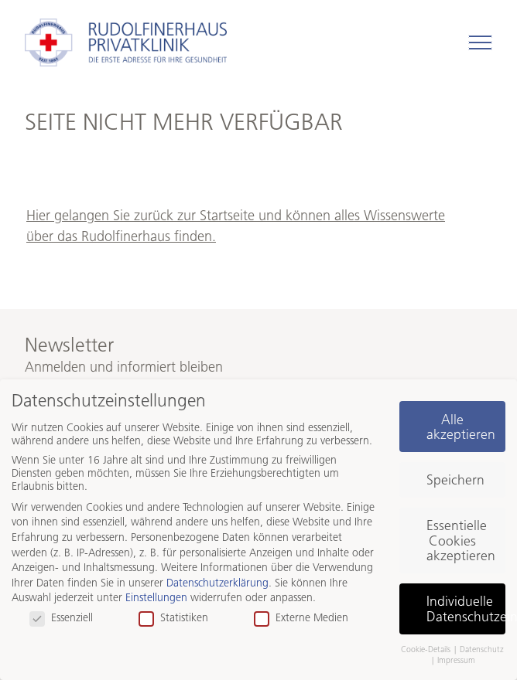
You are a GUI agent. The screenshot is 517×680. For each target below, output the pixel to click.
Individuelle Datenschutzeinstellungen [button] (465, 608)
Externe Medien (301, 617)
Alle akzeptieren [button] (460, 427)
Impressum (456, 660)
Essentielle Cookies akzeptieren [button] (460, 540)
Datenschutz (482, 649)
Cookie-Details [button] (427, 649)
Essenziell (61, 617)
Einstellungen (156, 597)
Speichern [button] (455, 479)
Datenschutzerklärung (217, 583)
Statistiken (173, 617)
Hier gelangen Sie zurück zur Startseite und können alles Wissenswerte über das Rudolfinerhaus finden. (235, 226)
